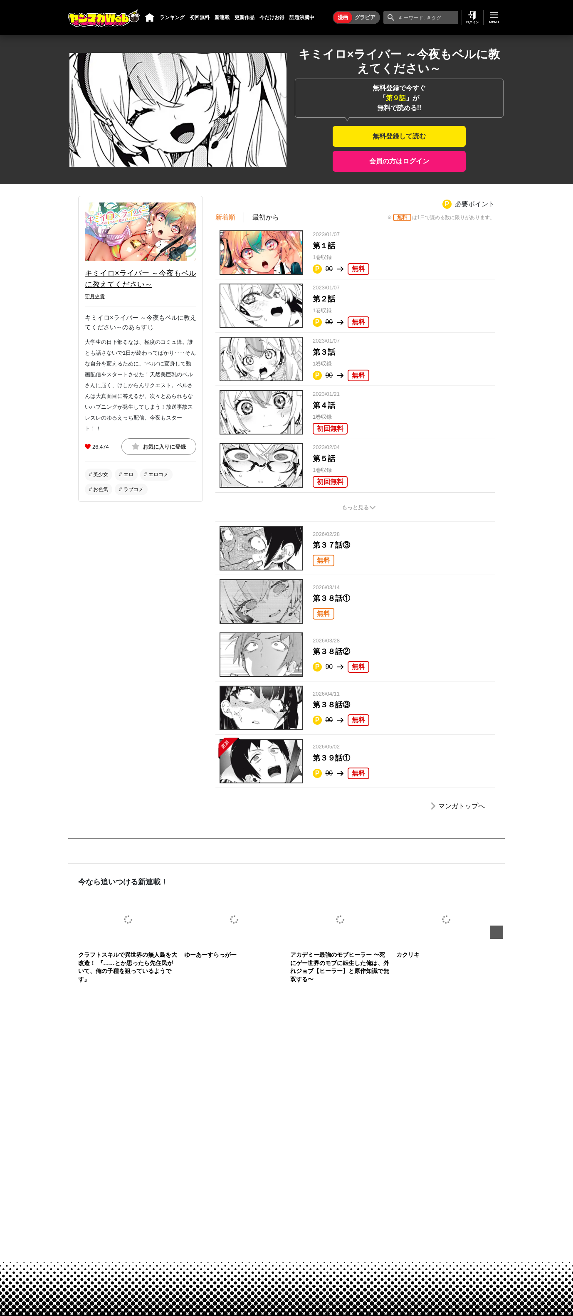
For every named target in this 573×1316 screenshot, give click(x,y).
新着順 (225, 217)
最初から (265, 217)
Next (496, 932)
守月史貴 (95, 296)
